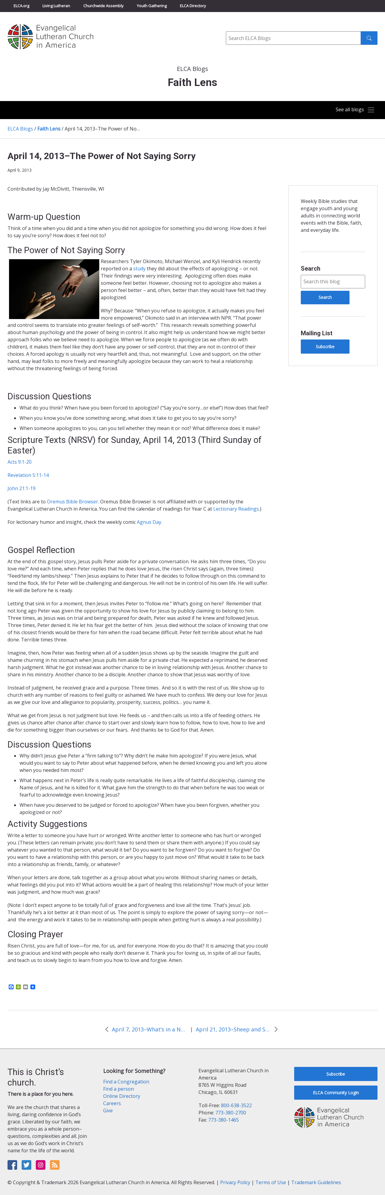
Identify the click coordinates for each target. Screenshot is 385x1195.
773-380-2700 (230, 1112)
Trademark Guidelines (316, 1182)
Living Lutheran (56, 5)
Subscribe (325, 346)
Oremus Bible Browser (72, 501)
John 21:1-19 (21, 488)
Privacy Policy (235, 1182)
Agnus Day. (149, 522)
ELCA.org (21, 5)
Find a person (118, 1089)
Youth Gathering (152, 5)
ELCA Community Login (336, 1092)
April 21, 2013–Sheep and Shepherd (233, 1029)
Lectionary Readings (236, 508)
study (139, 268)
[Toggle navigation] (353, 110)
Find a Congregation (126, 1081)
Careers (112, 1103)
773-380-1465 (223, 1120)
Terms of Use (270, 1182)
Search (310, 268)
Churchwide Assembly (103, 5)
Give (108, 1110)
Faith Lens (48, 128)
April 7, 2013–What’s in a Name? (149, 1029)
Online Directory (121, 1096)
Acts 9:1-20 (20, 462)
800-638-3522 (236, 1105)
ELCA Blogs (20, 128)
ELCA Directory (193, 5)
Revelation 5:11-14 (28, 475)
